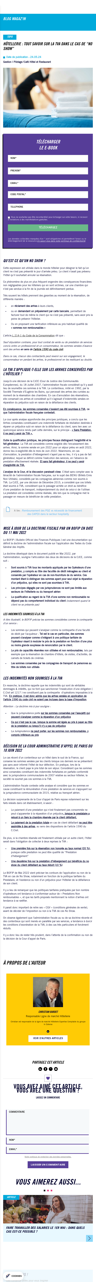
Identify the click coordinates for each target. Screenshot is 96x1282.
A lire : (48, 513)
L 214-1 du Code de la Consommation (33, 336)
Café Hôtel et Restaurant (37, 62)
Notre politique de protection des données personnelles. (48, 1157)
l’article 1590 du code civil (48, 349)
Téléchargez (48, 227)
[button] (44, 1190)
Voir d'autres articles (48, 1038)
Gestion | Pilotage (12, 62)
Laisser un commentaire (48, 1164)
